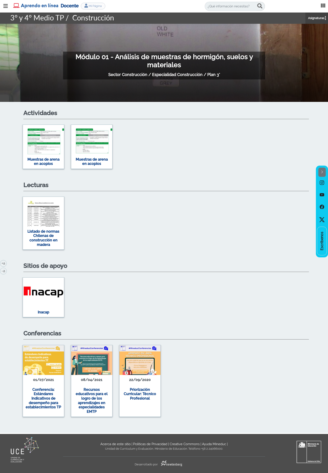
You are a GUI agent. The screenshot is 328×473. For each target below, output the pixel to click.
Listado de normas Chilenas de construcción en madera (43, 238)
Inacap (43, 312)
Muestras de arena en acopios (43, 161)
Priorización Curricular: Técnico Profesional (140, 394)
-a (4, 270)
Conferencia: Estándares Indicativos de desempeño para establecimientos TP (43, 398)
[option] (164, 148)
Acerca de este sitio (115, 444)
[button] (322, 172)
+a (4, 263)
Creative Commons (185, 444)
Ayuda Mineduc (214, 444)
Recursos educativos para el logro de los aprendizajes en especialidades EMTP (92, 401)
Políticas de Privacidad (150, 444)
